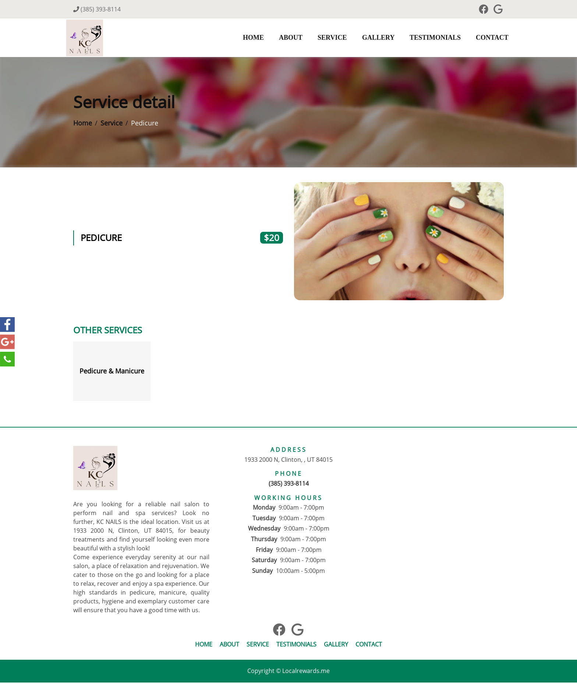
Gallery (370, 38)
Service (324, 38)
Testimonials (427, 38)
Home (245, 38)
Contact (484, 38)
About (283, 38)
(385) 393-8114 (97, 9)
